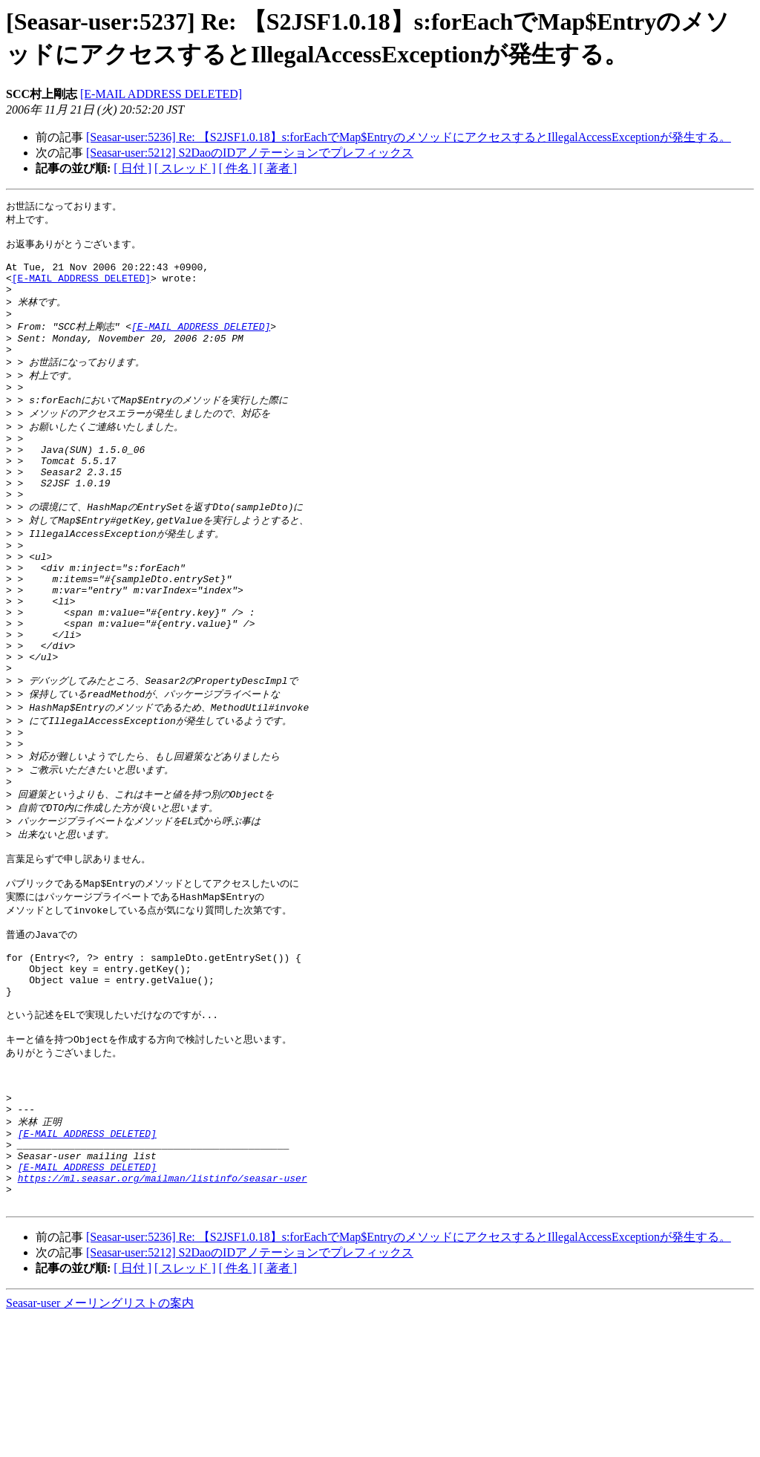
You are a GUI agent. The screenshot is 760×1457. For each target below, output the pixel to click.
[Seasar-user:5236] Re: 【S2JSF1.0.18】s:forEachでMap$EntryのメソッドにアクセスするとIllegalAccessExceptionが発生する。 (408, 137)
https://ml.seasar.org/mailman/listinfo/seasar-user (162, 1313)
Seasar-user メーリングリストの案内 (100, 1442)
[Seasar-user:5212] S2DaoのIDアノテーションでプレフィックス (249, 152)
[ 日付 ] (132, 168)
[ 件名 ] (238, 168)
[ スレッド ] (185, 168)
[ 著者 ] (278, 168)
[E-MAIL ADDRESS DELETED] (161, 94)
